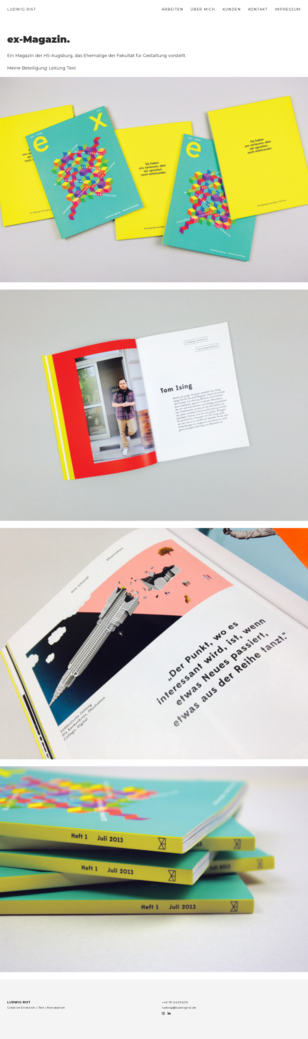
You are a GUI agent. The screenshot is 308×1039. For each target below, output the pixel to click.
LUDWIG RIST (21, 9)
